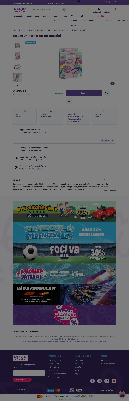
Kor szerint (57, 18)
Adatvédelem (53, 370)
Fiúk (123, 20)
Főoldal (15, 30)
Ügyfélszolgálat (54, 364)
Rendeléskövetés (88, 18)
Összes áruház (107, 140)
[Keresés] (49, 9)
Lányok (117, 20)
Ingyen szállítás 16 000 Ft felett (23, 3)
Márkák (29, 16)
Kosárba (84, 93)
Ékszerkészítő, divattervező (47, 30)
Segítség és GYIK (110, 2)
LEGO (37, 16)
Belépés (107, 11)
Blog (65, 16)
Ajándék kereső (74, 21)
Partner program (55, 377)
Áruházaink (97, 11)
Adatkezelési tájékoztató (107, 390)
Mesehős (46, 16)
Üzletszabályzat (55, 367)
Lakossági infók (54, 360)
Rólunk (104, 360)
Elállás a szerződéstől (57, 374)
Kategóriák (18, 16)
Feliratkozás (22, 379)
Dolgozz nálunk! (108, 364)
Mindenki (109, 20)
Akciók (101, 16)
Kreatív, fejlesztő (28, 30)
